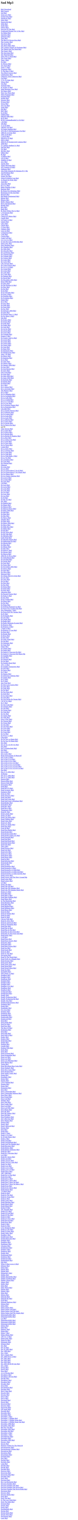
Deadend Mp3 (5, 981)
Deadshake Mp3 (6, 1008)
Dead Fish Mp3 (6, 844)
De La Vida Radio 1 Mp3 (9, 456)
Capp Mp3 (4, 1464)
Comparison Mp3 (6, 233)
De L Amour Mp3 (6, 387)
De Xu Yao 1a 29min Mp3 (9, 739)
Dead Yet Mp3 (5, 970)
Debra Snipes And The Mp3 (10, 1311)
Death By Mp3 (5, 1151)
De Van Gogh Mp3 (7, 705)
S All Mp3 (4, 937)
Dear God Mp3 (6, 1099)
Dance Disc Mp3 (6, 243)
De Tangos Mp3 (6, 674)
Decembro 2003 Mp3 (8, 1440)
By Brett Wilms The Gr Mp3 (10, 211)
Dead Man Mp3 (6, 893)
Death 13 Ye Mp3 (6, 1135)
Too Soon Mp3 (6, 65)
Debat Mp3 (4, 1268)
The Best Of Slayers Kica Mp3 (11, 40)
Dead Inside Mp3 (6, 863)
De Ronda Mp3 (6, 634)
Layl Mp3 (4, 1155)
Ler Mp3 (3, 1318)
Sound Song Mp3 (6, 16)
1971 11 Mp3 (5, 665)
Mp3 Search (5, 11)
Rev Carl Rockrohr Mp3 (9, 1482)
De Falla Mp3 (5, 305)
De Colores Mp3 (6, 258)
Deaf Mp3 (4, 1021)
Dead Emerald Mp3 (7, 837)
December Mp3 (6, 1415)
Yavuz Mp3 (4, 104)
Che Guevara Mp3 (7, 263)
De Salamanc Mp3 (7, 643)
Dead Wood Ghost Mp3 (8, 968)
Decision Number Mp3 (8, 1484)
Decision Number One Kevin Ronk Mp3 (14, 1489)
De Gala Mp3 (5, 327)
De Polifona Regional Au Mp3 (11, 607)
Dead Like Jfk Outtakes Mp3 (10, 888)
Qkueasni (4, 465)
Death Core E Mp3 (7, 1168)
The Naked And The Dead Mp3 (11, 49)
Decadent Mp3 (5, 1382)
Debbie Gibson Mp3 (7, 1280)
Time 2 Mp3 (5, 60)
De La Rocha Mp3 (7, 434)
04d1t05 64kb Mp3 (7, 116)
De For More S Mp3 (7, 316)
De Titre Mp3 (5, 686)
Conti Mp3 (4, 234)
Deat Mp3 (4, 1130)
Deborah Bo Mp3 (6, 1298)
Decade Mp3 (5, 1378)
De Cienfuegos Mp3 (7, 253)
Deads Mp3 (4, 1006)
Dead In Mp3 (5, 859)
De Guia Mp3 (5, 347)
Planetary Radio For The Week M (12, 1445)
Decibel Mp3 (5, 1460)
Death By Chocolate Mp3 (9, 1153)
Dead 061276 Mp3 (7, 788)
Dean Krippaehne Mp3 (8, 1055)
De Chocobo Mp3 (6, 251)
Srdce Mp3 (4, 20)
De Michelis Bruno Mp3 (9, 539)
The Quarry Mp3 (6, 51)
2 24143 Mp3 (5, 136)
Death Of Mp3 (5, 1208)
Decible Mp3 (5, 1465)
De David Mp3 (6, 278)
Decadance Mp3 (6, 1375)
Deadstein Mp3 (6, 1013)
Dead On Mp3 (5, 915)
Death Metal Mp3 (6, 1206)
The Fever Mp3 (6, 44)
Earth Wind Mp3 (6, 538)
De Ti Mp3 (4, 681)
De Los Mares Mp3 (7, 474)
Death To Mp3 (5, 1226)
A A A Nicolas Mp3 (7, 1373)
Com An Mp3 (5, 231)
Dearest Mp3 (5, 1122)
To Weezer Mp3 (6, 64)
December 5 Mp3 (6, 1433)
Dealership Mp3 (6, 1041)
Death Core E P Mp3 (7, 1169)
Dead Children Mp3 (7, 819)
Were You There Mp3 (8, 93)
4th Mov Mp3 (5, 151)
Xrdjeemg (4, 774)
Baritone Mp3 (5, 189)
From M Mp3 (5, 828)
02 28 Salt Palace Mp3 (8, 1137)
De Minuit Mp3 (6, 547)
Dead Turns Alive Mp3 (8, 964)
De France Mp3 (6, 320)
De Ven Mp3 (5, 708)
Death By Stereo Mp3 (8, 1157)
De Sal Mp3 (5, 641)
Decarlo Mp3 (5, 1393)
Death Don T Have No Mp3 (10, 1182)
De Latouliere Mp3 (7, 459)
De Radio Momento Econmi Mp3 (12, 623)
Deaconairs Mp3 (6, 785)
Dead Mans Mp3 (6, 899)
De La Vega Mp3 (6, 452)
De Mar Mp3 (5, 516)
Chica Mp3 (4, 223)
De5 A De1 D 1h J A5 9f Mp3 (10, 765)
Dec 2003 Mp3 (6, 1362)
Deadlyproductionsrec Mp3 (10, 1002)
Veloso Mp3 (5, 82)
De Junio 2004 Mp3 (7, 378)
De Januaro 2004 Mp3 (8, 365)
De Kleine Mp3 (6, 381)
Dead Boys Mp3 (6, 808)
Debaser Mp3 (5, 1266)
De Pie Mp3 (5, 603)
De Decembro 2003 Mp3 (9, 280)
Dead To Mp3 (5, 952)
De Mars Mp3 (5, 521)
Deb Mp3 (4, 1262)
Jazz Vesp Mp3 (6, 683)
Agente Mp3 (5, 164)
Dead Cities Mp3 (6, 821)
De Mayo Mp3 (5, 525)
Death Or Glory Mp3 (8, 1218)
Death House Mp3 (7, 1189)
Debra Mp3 (4, 1306)
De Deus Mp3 (5, 283)
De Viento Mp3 (6, 716)
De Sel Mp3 (5, 657)
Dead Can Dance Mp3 (8, 817)
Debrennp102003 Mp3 (8, 1320)
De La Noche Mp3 (7, 423)
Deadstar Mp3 (5, 1011)
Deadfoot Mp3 (5, 982)
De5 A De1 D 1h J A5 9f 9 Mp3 (11, 766)
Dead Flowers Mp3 (7, 848)
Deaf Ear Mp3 (5, 1024)
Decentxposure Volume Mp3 (10, 1449)
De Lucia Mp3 (5, 487)
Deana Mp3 (4, 1075)
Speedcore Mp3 (6, 18)
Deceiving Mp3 (6, 1407)
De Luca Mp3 (5, 485)
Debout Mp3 (5, 1304)
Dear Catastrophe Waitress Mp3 (11, 1093)
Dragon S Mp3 (5, 336)
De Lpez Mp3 (5, 481)
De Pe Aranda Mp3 (7, 599)
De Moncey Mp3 (6, 550)
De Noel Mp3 (5, 563)
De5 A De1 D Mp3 (7, 757)
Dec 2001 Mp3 (6, 1358)
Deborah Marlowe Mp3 (8, 1302)
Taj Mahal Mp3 (6, 33)
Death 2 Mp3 (5, 1139)
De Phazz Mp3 (5, 601)
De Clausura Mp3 (6, 254)
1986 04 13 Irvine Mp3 (8, 133)
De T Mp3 (4, 672)
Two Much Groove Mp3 (9, 73)
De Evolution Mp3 (7, 298)
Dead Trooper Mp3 (7, 961)
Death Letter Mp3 (6, 1200)
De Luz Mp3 (5, 496)
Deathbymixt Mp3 (7, 1237)
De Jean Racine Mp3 (7, 369)
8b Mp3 (3, 154)
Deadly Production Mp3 (9, 997)
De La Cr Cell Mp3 (7, 401)
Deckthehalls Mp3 (7, 1509)
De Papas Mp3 (5, 587)
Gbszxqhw (4, 737)
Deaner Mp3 (5, 1080)
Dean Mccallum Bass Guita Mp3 (11, 1066)
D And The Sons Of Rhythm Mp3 (12, 242)
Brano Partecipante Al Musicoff (11, 755)
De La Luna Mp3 (6, 416)
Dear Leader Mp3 (6, 1104)
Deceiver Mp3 (5, 1406)
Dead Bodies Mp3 (7, 803)
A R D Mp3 (4, 158)
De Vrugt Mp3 (5, 732)
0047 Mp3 (4, 111)
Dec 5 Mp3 (4, 1366)
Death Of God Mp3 (7, 1213)
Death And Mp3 (6, 1140)
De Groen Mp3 (6, 340)
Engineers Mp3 (6, 792)
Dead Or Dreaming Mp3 (9, 924)
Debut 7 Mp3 (5, 1333)
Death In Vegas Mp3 (7, 1197)
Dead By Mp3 (5, 812)
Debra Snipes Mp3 (7, 1307)
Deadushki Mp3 (6, 1015)
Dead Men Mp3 (6, 904)
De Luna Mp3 (5, 489)
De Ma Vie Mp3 (6, 499)
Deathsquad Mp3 (6, 1255)
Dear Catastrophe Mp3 (8, 1091)
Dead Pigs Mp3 (6, 926)
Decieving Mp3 (6, 1473)
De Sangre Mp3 (6, 648)
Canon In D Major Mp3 (8, 216)
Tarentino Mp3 (5, 35)
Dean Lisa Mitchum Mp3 (9, 1061)
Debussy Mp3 (5, 1329)
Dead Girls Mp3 (6, 852)
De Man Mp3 (5, 514)
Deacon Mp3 (5, 779)
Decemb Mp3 (5, 1411)
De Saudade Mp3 (6, 656)
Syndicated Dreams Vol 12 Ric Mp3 (12, 31)
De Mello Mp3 (5, 528)
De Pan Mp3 (5, 585)
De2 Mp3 (4, 746)
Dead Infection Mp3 (7, 861)
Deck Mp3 (4, 1496)
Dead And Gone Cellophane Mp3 (12, 801)
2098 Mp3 (4, 144)
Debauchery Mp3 (6, 1273)
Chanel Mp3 (5, 222)
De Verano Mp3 (6, 710)
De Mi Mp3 (5, 530)
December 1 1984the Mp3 (9, 1418)
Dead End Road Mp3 (8, 841)
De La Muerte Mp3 (7, 420)
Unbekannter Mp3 (7, 75)
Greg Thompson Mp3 (8, 1228)
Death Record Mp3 (7, 1220)
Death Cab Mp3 (6, 1159)
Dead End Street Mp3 (8, 843)
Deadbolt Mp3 (5, 977)
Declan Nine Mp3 (6, 1514)
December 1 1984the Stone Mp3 (11, 1420)
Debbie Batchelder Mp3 (8, 1277)
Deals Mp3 (4, 1050)
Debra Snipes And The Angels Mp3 (12, 1313)
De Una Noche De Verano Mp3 (11, 699)
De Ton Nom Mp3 (7, 692)
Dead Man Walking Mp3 (9, 897)
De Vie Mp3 (5, 714)
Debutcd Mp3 (5, 1344)
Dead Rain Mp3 (6, 944)
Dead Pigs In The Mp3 (8, 930)
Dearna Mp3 (5, 1128)
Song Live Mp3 (6, 15)
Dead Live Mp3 (6, 892)
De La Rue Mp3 (6, 438)
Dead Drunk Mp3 (6, 832)
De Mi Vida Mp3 (6, 534)
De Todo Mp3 (5, 688)
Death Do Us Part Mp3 (8, 1175)
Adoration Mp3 (6, 592)
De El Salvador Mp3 (7, 292)
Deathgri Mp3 (5, 1240)
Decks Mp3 (4, 1507)
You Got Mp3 (5, 105)
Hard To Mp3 (5, 864)
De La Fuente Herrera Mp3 (9, 410)
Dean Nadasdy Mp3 (7, 1068)
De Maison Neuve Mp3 (8, 509)
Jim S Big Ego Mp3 (7, 1119)
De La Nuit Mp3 (6, 430)
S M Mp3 (4, 483)
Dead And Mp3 (6, 797)
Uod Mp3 (4, 78)
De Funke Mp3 (6, 325)
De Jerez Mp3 (5, 371)
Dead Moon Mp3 (6, 910)
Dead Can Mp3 (6, 815)
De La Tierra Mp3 (7, 445)
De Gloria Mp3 (6, 331)
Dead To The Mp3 (7, 953)
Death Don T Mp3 (7, 1179)
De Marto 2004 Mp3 (7, 523)
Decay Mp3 (4, 1396)
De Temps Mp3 (6, 677)
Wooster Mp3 (5, 100)
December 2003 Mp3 (8, 1429)
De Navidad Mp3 (6, 559)
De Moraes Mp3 (6, 552)
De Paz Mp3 (5, 597)
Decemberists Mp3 (7, 1436)
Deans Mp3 (4, 1086)
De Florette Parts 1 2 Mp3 (9, 314)
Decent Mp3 (5, 1444)
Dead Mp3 (4, 786)
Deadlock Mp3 (6, 990)
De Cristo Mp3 (6, 271)
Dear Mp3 (4, 1090)
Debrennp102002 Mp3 (8, 1317)
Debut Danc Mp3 (6, 1338)
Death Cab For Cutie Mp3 (9, 1162)
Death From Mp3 (6, 1186)
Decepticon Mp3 (6, 1451)
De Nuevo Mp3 (6, 568)
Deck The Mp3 (6, 1498)
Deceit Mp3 (5, 1402)
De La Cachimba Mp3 (8, 396)
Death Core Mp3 (6, 1166)
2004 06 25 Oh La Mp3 (8, 556)
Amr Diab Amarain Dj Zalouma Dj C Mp (14, 171)
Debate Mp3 (5, 1271)
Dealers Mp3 (5, 1039)
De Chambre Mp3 (7, 247)
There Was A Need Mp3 (8, 56)
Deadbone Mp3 (6, 979)
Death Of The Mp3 (7, 1215)
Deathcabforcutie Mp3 (8, 1238)
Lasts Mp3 (4, 1518)
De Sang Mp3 (5, 645)
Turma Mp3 (5, 1064)
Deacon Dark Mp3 (7, 783)
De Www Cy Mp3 (7, 735)
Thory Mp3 (4, 846)
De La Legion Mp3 (7, 414)
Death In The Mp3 (7, 1195)
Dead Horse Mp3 (6, 855)
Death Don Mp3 (6, 1177)
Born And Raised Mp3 (8, 203)
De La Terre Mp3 (6, 443)
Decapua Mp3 (5, 1389)
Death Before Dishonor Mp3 (10, 1149)
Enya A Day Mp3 (6, 719)
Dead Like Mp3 (6, 884)
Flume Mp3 (4, 647)
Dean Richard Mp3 (7, 1071)
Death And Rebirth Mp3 (9, 1142)
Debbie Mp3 (5, 1275)
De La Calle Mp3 (6, 398)
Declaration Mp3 (6, 1516)
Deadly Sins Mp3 (6, 1001)
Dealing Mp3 (5, 1044)
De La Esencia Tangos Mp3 (10, 405)
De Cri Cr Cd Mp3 (7, 267)
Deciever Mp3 (5, 1471)
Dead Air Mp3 (5, 794)
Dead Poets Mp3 (6, 939)
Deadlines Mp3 (6, 988)
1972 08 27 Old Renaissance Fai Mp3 (13, 131)
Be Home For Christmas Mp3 (10, 191)
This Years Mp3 (6, 58)
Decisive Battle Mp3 (7, 1494)
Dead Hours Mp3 (6, 857)
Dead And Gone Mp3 (8, 799)
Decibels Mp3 (5, 1462)
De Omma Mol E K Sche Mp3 (11, 576)
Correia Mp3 (5, 236)
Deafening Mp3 (6, 1030)
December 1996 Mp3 (8, 1424)
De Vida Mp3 (5, 712)
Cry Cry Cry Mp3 (6, 240)
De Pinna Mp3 (5, 605)
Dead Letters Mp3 (7, 881)
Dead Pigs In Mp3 (7, 928)
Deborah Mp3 (5, 1297)
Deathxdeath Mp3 (6, 1260)
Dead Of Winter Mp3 (8, 913)
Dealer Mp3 (5, 1037)
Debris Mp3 (5, 1326)
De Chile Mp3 (5, 249)
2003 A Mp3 (5, 140)
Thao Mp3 (4, 38)
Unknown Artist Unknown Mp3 (11, 76)
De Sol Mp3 (5, 661)
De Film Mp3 (5, 312)
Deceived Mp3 (5, 1404)
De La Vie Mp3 (6, 458)
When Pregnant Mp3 (7, 95)
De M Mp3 (4, 498)
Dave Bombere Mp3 (7, 245)
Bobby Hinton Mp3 (7, 202)
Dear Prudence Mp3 (7, 1117)
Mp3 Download (6, 9)
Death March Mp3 (7, 1204)
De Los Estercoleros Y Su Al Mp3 (12, 470)
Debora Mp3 (5, 1295)
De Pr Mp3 (4, 614)
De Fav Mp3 (5, 309)
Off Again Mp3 (6, 1409)
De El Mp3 (4, 291)
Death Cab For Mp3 (7, 1160)
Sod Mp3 (4, 13)
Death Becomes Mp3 (8, 1146)
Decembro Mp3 (6, 1438)
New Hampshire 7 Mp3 (8, 610)
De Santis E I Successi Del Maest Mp (13, 654)
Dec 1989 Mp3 (6, 1351)
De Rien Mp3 (5, 632)
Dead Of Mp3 (5, 912)
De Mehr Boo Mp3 (7, 527)
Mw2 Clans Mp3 (6, 1391)
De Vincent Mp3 (6, 721)
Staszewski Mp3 (6, 22)
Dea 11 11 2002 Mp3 (8, 772)
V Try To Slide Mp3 (7, 80)
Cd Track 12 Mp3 (6, 220)
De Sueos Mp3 (5, 670)
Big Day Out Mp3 (7, 1427)
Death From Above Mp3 (9, 1188)
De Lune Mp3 (5, 490)
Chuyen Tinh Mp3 (7, 919)
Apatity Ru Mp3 (6, 176)
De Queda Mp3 (6, 619)
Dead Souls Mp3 (6, 950)
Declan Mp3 (5, 1511)
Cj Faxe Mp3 (5, 227)
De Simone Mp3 (6, 659)
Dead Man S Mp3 (6, 895)
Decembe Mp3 (5, 1413)
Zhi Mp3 (3, 109)
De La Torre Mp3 (6, 449)
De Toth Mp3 (5, 694)
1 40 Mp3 (4, 122)
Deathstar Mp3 (6, 1257)
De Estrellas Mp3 (6, 296)
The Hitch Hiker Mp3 (8, 46)
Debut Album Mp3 (7, 1335)
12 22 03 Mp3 (5, 125)
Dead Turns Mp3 (6, 962)
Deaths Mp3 (5, 1253)
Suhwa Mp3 (5, 27)
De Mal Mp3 (5, 512)
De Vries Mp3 (5, 730)
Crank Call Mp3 (6, 238)
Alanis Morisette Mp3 (8, 165)
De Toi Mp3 (5, 690)
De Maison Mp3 (6, 507)
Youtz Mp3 (4, 107)
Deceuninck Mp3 (6, 1455)
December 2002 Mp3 (8, 1425)
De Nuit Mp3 (5, 570)
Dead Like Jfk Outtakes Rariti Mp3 (12, 890)
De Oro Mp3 (5, 578)
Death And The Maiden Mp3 (10, 1144)
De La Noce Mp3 (6, 421)
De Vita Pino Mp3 (7, 726)
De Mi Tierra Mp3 (7, 532)
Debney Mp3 (5, 1291)
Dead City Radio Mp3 (8, 824)
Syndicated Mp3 (6, 992)
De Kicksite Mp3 (6, 380)
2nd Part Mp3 (5, 147)
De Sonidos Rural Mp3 (8, 663)
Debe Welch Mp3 (6, 1287)
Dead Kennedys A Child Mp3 (10, 870)
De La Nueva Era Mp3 (8, 425)
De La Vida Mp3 (6, 454)
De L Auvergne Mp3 (7, 389)
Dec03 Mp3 (5, 1369)
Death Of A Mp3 (6, 1211)
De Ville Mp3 (5, 717)
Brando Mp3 (5, 205)
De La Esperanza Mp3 (8, 407)
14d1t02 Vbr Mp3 (6, 127)
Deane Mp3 (4, 1079)
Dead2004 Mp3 (6, 972)
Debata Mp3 (5, 1269)
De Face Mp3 (5, 303)
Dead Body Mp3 (6, 804)
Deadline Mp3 (5, 984)
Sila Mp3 (4, 318)
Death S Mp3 (5, 1224)
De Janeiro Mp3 (6, 363)
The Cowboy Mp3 (7, 42)
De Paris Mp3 (5, 590)
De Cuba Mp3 (5, 272)
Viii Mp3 (4, 84)
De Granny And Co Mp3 (9, 338)
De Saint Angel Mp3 (7, 639)
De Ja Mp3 (4, 360)
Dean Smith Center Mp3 (9, 1073)
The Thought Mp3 (7, 1209)
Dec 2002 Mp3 (6, 1360)
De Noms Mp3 (5, 565)
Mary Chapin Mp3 (7, 1355)
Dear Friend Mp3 (6, 1097)
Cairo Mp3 (4, 214)
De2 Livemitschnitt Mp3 (9, 748)
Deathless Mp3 (6, 1242)
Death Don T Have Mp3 (9, 1180)
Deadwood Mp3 (6, 1019)
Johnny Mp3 (5, 1282)
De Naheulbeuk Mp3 (7, 558)
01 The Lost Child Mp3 (8, 1500)
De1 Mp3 (4, 501)
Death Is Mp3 (5, 1199)
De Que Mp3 (5, 617)
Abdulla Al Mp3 (6, 160)
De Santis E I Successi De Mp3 (11, 652)
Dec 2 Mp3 (4, 1353)
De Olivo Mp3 (5, 572)
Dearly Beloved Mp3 (8, 1126)
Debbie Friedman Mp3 (8, 1278)
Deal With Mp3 (6, 1033)
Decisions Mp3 (6, 1491)
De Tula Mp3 (5, 697)
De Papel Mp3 (5, 588)
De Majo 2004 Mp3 (7, 510)
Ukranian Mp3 (5, 1246)
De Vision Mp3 (6, 723)
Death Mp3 (4, 1131)
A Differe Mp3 (5, 156)
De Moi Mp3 (5, 548)
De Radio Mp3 (5, 621)
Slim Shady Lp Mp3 (7, 973)
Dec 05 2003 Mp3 (7, 1349)
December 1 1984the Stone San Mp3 (13, 1422)
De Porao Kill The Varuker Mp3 (11, 612)
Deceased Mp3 (6, 1400)
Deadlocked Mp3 (6, 993)
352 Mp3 (4, 149)
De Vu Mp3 (4, 734)
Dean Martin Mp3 (7, 1062)
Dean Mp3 (4, 1051)
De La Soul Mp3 (6, 441)
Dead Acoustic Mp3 (7, 790)
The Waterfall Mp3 (7, 55)
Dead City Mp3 (6, 823)
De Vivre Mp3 (5, 728)
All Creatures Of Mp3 (8, 167)
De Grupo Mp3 (6, 341)
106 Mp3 (4, 124)
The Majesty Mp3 (6, 390)
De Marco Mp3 (6, 518)
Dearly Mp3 (5, 1124)
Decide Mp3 (5, 1467)
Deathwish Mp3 (6, 1258)
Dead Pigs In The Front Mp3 (10, 932)
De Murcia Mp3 (6, 554)
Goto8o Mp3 (5, 1046)
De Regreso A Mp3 (7, 627)
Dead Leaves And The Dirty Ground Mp (14, 877)
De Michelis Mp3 (6, 536)
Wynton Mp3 (5, 102)
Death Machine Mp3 (7, 1202)
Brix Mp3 (4, 207)
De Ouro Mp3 (5, 579)
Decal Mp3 (4, 1386)
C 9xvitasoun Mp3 (7, 213)
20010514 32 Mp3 (7, 138)
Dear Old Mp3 (5, 1115)
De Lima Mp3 (5, 467)
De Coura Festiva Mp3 (8, 265)
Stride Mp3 (4, 26)
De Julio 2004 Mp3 (7, 376)
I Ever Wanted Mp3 (7, 1082)
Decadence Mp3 (6, 1380)
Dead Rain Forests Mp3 (8, 946)
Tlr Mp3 (3, 62)
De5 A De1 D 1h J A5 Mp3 (9, 763)
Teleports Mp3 (5, 36)
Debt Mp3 (4, 1327)
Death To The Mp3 (7, 1229)
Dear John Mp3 (6, 1102)
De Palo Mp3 (5, 583)
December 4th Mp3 (7, 1431)
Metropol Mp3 (5, 574)
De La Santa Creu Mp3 (8, 440)
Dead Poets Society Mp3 (9, 941)
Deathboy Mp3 (6, 1235)
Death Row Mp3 (6, 1222)
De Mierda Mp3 (6, 543)
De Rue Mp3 (5, 637)
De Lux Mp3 (5, 492)
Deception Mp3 (6, 1453)
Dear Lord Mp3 (6, 1106)
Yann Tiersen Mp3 (7, 429)
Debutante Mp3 (6, 1342)
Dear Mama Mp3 (6, 1110)
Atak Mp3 (4, 182)
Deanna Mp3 (5, 1084)
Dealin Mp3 (5, 1042)
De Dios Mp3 (5, 287)
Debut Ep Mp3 (5, 1340)
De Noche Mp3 (6, 561)
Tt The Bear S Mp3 (7, 71)
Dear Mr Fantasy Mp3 (8, 1113)
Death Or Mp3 (5, 1217)
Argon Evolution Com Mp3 (10, 178)
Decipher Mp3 (5, 1476)
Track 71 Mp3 (5, 67)
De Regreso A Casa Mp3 (9, 630)
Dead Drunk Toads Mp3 (9, 834)
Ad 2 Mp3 (4, 162)
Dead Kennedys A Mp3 (8, 868)
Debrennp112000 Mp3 (8, 1322)
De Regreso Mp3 (6, 625)
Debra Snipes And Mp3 (8, 1309)
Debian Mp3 (5, 1289)
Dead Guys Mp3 (6, 854)
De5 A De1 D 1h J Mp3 (8, 761)
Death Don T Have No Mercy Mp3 (12, 1184)
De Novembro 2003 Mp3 (9, 567)
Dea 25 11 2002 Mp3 (8, 777)
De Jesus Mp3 (5, 374)
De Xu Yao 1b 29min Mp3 (9, 741)
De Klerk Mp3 (5, 383)
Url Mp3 (3, 883)
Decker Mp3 (5, 1505)
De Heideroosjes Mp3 (8, 352)
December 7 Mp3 (6, 1435)
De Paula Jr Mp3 (6, 596)
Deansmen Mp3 (6, 1088)
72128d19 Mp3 (6, 1191)
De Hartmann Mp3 (7, 351)
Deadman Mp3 (6, 1004)
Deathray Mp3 (5, 1249)
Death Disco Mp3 (6, 1171)
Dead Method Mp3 (7, 906)
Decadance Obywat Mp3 (9, 1376)
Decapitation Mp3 (7, 1387)
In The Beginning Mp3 (8, 901)
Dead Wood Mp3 (6, 966)
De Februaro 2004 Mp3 (8, 311)
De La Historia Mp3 (7, 412)
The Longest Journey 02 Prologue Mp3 (13, 47)
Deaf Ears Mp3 (6, 1026)
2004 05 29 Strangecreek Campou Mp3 (13, 142)
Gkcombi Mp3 (5, 409)
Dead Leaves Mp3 (7, 875)
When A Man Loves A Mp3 (10, 1264)
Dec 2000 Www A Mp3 (8, 1356)
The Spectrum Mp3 (7, 53)
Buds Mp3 (4, 209)
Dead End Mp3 (6, 839)
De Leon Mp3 (5, 461)
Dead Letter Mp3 (6, 879)
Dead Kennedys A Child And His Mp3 (13, 873)
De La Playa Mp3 (6, 432)
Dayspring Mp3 (6, 955)
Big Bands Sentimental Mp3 (10, 196)
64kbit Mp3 (4, 153)
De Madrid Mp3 (6, 503)
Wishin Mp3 (5, 98)
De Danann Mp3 (6, 276)
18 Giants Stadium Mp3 (8, 129)
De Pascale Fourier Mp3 (9, 594)
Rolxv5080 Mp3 (6, 282)
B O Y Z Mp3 (5, 185)
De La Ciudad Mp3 (7, 400)
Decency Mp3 (5, 1442)
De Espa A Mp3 (6, 294)
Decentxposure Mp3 (7, 1447)
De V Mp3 (4, 703)
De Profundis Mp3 (7, 616)
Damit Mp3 (4, 300)
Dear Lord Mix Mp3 (7, 1108)
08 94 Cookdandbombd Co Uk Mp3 (12, 120)
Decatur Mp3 (5, 1395)
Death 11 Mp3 (5, 1133)
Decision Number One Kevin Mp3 (12, 1487)
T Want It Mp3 (5, 628)
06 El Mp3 (4, 118)
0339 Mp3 (4, 1300)
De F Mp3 (4, 302)
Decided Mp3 (5, 1469)
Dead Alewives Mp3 (7, 795)
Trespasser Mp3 (6, 69)
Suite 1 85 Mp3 (6, 354)
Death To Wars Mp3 (7, 1231)
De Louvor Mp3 (6, 478)
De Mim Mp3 (5, 545)
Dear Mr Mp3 (5, 1111)
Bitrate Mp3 (5, 198)
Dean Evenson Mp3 (7, 1053)
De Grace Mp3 (5, 332)
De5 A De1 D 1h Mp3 (8, 759)
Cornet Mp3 (5, 447)
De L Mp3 (4, 385)
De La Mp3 (4, 392)
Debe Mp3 (4, 1286)
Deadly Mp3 (5, 995)
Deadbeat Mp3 (5, 975)
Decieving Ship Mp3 (7, 1475)
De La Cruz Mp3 (6, 403)
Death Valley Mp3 (7, 1233)
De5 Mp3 (4, 750)
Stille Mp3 (4, 24)
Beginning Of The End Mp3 (10, 193)
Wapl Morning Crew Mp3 (9, 89)
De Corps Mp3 (5, 262)
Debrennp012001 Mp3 (8, 1315)
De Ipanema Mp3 (6, 358)
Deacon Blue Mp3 (7, 781)
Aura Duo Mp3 (6, 184)
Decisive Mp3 (5, 1493)
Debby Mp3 (5, 1284)
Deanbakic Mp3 (6, 1077)
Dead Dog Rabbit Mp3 (8, 830)
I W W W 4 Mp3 (6, 701)
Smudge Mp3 (5, 519)
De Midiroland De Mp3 (8, 541)
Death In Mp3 (5, 1193)
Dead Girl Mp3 (6, 850)
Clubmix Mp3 (5, 229)
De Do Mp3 (5, 289)
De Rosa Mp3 (5, 636)
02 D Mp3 (4, 113)
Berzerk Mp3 (5, 194)
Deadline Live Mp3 (7, 986)
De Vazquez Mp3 (6, 706)
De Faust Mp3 (5, 307)
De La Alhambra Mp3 (8, 394)
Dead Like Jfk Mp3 (7, 886)
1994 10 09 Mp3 (6, 134)
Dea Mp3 (4, 770)
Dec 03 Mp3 (5, 1347)
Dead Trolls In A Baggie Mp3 (10, 959)
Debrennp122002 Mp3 (8, 1324)
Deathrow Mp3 (6, 1251)
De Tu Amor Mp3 (6, 696)
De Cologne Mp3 (6, 256)
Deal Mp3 (4, 1031)
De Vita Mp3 (5, 725)
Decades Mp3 (5, 1384)
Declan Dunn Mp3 (7, 1513)
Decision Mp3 (5, 1480)
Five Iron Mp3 (5, 1010)
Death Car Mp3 (6, 1164)
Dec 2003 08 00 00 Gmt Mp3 (10, 1364)
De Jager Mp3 (5, 361)
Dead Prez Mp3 (6, 942)
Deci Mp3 (4, 1458)
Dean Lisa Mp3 (6, 1059)
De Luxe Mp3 (5, 494)
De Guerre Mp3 (6, 345)
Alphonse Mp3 (6, 169)
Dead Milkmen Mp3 (7, 908)
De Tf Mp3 (4, 679)
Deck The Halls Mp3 (7, 1502)
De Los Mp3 (5, 469)
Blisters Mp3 (5, 200)
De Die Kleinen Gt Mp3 (9, 285)
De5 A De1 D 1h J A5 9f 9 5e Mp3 (12, 768)
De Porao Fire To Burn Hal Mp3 (11, 608)
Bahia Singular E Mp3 (8, 187)
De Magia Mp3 (6, 505)
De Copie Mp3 (5, 260)
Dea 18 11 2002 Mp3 (8, 775)
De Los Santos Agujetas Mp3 (10, 476)
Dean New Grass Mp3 (8, 1070)
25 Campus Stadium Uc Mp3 (10, 145)
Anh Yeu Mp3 (5, 174)
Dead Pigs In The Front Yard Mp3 (12, 933)
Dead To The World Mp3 (9, 957)
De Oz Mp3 (5, 581)
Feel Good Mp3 (6, 372)
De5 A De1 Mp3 (6, 754)
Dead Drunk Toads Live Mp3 (10, 835)
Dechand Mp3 (5, 1456)
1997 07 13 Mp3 (6, 1337)
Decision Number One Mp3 (10, 1485)
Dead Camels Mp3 (7, 814)
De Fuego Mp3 (6, 322)
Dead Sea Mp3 (5, 948)
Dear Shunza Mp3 (7, 1120)
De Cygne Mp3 (6, 274)
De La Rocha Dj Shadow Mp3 (11, 436)
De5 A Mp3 (4, 752)
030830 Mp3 (5, 115)
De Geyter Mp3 (6, 329)
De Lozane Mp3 (6, 479)
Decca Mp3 (4, 1398)
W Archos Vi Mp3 (7, 87)
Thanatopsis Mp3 (6, 810)
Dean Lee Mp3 (6, 1057)
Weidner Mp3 (5, 1100)
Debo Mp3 (4, 1293)
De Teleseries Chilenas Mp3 (10, 676)
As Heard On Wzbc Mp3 (9, 180)
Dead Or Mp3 (5, 917)
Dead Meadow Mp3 (7, 903)
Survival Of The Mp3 (8, 29)
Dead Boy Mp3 (6, 806)
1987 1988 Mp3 (6, 1173)
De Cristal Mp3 (6, 269)
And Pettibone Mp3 (7, 173)
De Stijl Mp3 (5, 668)
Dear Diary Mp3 (6, 1095)
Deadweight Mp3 (6, 1017)
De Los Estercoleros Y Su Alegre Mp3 (13, 472)
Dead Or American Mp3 (9, 923)
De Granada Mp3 (6, 334)
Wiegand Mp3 (5, 96)
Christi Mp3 (5, 225)
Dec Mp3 (4, 1346)
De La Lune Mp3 (6, 418)
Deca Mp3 (4, 1371)
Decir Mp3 (4, 1478)
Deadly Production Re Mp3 (10, 999)
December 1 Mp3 (6, 1416)
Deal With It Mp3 (6, 1035)
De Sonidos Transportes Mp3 (10, 666)
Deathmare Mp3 (6, 1244)
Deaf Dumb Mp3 (6, 1022)
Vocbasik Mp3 (5, 85)
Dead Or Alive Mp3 (7, 921)
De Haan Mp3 (5, 349)
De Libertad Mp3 (6, 463)
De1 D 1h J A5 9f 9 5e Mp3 (10, 745)
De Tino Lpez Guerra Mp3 (9, 685)
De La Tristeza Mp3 (7, 450)
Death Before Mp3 (7, 1148)
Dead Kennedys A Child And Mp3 (12, 872)
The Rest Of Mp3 (6, 1028)
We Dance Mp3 (6, 91)
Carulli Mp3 (5, 218)
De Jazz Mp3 (5, 367)
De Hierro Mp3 (6, 356)
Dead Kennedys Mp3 (8, 866)
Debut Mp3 (4, 1331)
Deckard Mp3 (5, 1504)
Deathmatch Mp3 (6, 1248)
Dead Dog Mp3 (6, 826)
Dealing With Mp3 (7, 1048)
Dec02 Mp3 (5, 1367)
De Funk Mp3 (5, 323)
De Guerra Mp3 (6, 343)
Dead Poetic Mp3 (6, 935)
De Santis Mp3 (6, 650)
